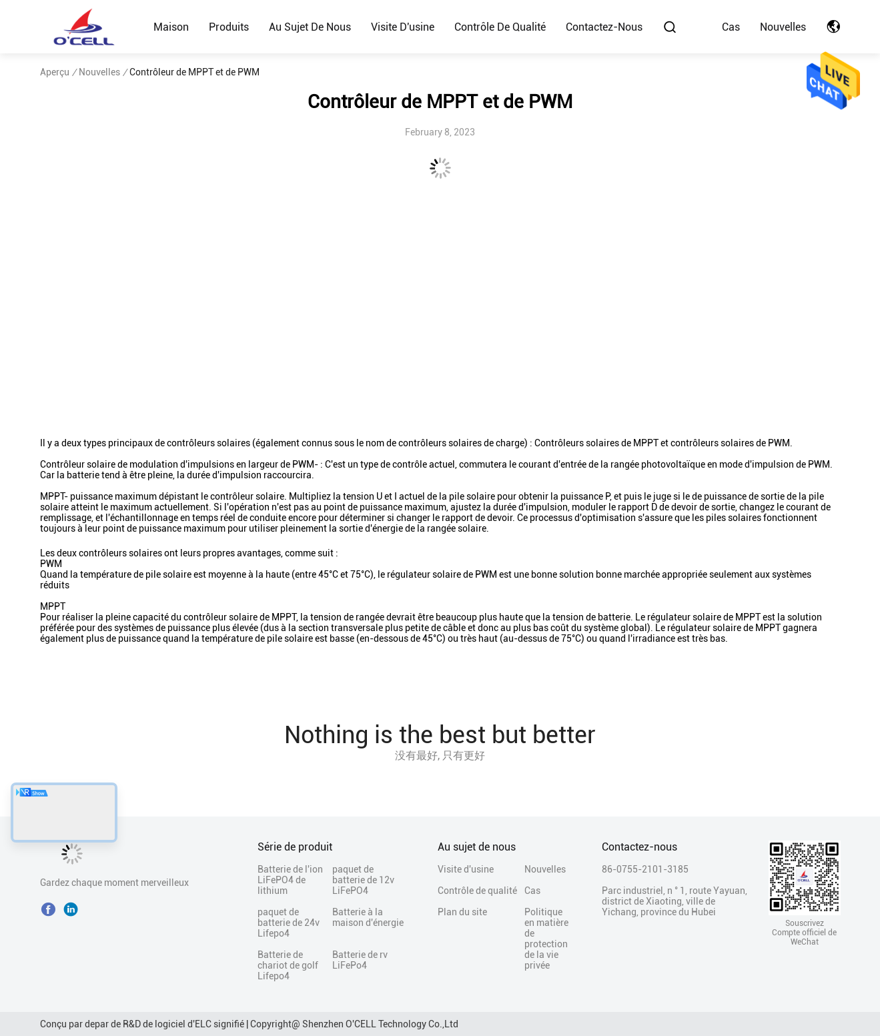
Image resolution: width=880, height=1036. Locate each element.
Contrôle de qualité (500, 27)
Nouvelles (783, 27)
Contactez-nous (604, 27)
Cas (731, 27)
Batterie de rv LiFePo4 (360, 960)
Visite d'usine (402, 27)
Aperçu (54, 72)
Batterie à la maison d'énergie (368, 917)
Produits (229, 27)
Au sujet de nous (310, 27)
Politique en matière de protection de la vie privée (546, 939)
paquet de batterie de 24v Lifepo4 (289, 923)
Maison (171, 27)
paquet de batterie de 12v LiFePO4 (363, 880)
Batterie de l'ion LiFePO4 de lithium (290, 880)
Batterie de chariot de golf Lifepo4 (288, 965)
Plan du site (462, 912)
